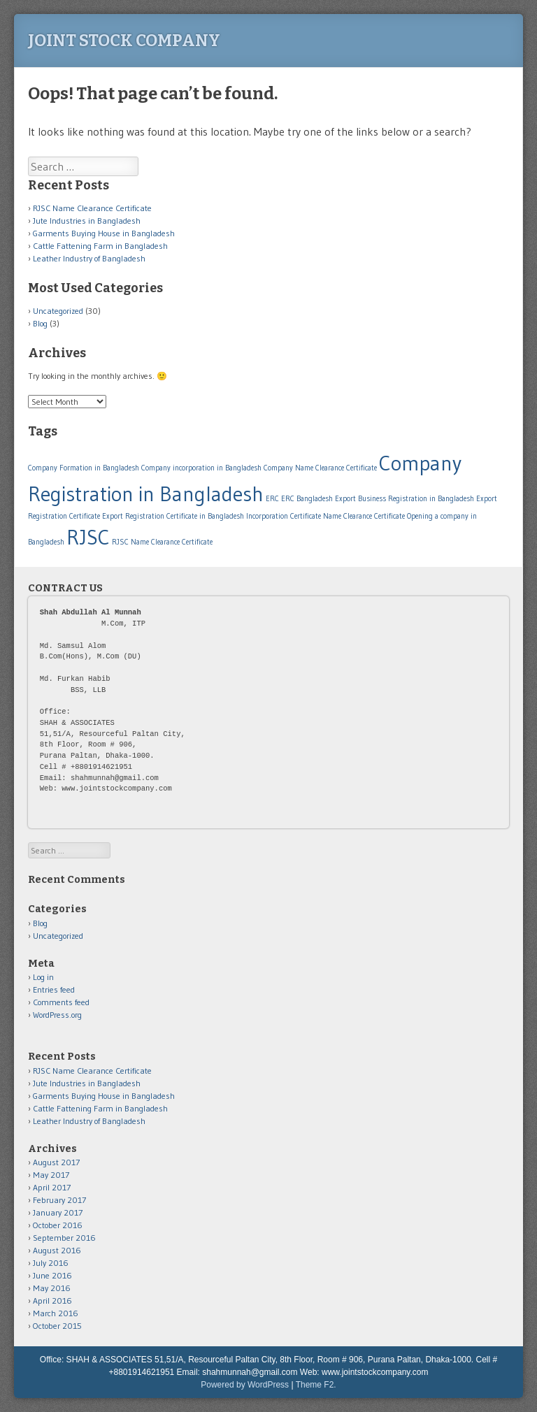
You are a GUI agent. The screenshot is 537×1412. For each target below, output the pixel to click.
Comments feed (61, 1002)
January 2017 (58, 1212)
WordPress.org (57, 1014)
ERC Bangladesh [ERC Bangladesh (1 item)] (307, 498)
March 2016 (55, 1313)
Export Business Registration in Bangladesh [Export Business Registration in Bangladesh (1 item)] (404, 498)
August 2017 (56, 1162)
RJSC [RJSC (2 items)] (88, 537)
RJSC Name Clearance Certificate (92, 208)
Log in (43, 977)
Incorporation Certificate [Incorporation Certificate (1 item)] (283, 516)
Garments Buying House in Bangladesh (104, 233)
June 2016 (52, 1275)
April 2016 (52, 1300)
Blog (40, 323)
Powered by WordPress (245, 1385)
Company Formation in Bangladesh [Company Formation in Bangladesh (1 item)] (83, 468)
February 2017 (59, 1200)
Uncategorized (58, 310)
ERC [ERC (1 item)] (272, 498)
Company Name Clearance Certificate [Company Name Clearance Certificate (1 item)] (320, 468)
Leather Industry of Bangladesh (89, 258)
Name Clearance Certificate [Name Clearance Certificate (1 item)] (364, 516)
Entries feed (54, 989)
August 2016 (57, 1250)
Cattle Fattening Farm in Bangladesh (100, 245)
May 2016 (52, 1288)
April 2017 (52, 1187)
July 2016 (51, 1263)
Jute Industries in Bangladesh (87, 220)
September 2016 (64, 1237)
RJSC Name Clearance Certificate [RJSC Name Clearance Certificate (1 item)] (162, 542)
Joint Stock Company (124, 40)
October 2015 (57, 1325)
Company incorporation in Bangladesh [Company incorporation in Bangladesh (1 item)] (201, 468)
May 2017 (51, 1174)
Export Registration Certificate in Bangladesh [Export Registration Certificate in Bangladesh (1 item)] (173, 516)
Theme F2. (316, 1385)
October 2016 (58, 1225)
